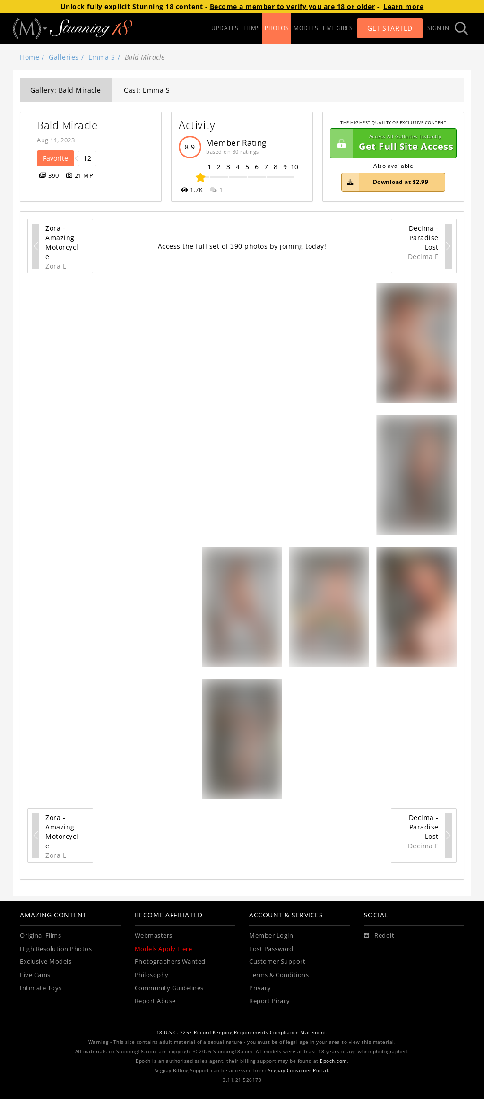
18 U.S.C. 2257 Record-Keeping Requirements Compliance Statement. (242, 1032)
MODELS (306, 28)
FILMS (251, 28)
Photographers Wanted (170, 962)
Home (29, 56)
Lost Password (271, 949)
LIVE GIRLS (338, 28)
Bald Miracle (67, 125)
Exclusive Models (45, 962)
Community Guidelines (169, 988)
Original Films (40, 936)
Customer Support (277, 962)
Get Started (390, 28)
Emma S (101, 56)
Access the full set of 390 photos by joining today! (242, 246)
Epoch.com (333, 1061)
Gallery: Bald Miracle (65, 90)
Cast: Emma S (147, 90)
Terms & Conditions (279, 975)
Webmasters (154, 936)
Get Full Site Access (391, 143)
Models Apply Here (163, 949)
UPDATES (225, 28)
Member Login (271, 936)
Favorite (55, 158)
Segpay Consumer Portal (298, 1070)
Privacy (260, 988)
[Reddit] (379, 936)
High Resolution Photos (56, 949)
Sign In (438, 28)
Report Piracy (269, 1001)
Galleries (64, 56)
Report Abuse (155, 1001)
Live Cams (35, 975)
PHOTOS (277, 28)
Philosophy (152, 975)
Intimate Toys (41, 988)
